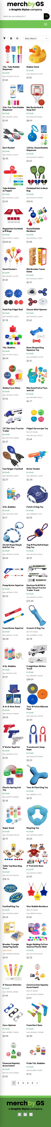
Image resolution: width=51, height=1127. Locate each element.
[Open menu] (45, 24)
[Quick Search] (22, 16)
